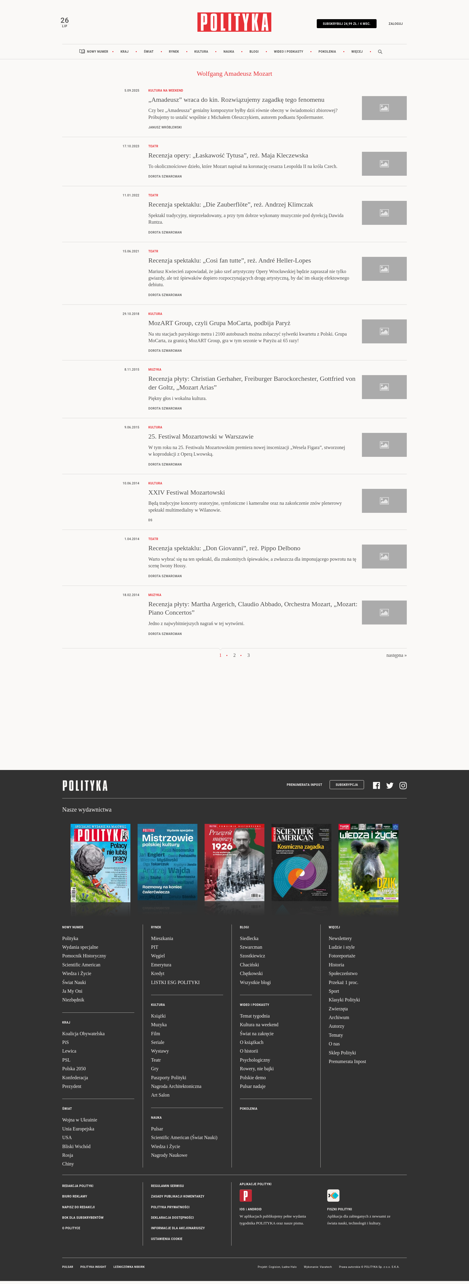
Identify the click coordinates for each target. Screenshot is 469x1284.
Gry (155, 1071)
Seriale (157, 1045)
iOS (242, 1212)
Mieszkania (162, 941)
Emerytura (161, 967)
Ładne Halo (289, 1269)
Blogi (254, 54)
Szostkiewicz (252, 959)
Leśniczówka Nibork (129, 1269)
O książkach (252, 1045)
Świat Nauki (74, 985)
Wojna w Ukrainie (79, 1123)
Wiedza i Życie (76, 976)
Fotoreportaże (342, 959)
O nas (334, 1047)
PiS (65, 1045)
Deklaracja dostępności (172, 1220)
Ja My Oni (72, 994)
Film (155, 1036)
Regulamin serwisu (167, 1189)
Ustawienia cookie (166, 1242)
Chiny (68, 1167)
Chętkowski (251, 976)
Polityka (70, 941)
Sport (334, 994)
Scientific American (81, 967)
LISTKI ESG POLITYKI (175, 985)
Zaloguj (393, 24)
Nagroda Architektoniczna (176, 1089)
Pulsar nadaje (253, 1089)
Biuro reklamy (74, 1199)
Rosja (67, 1158)
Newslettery (340, 941)
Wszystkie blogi (255, 985)
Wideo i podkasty (288, 54)
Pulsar (157, 1131)
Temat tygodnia (255, 1018)
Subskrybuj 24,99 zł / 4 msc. (344, 24)
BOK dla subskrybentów (82, 1220)
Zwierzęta (338, 1011)
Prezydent (71, 1089)
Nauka (228, 54)
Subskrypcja (347, 787)
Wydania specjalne (80, 950)
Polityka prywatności (170, 1210)
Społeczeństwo (343, 976)
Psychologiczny (255, 1062)
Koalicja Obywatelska (83, 1036)
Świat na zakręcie (257, 1036)
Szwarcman (251, 950)
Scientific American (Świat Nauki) (184, 1140)
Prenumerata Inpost (304, 787)
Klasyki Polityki (344, 1003)
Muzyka (159, 1027)
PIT (154, 950)
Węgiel (158, 959)
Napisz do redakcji (78, 1210)
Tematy (336, 1038)
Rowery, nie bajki (257, 1071)
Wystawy (160, 1054)
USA (67, 1140)
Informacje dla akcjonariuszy (178, 1231)
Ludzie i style (342, 950)
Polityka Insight (93, 1269)
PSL (66, 1062)
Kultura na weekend (259, 1027)
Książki (158, 1018)
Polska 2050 (74, 1071)
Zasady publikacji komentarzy (177, 1199)
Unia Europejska (78, 1131)
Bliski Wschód (76, 1149)
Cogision (274, 1269)
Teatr (156, 1062)
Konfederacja (75, 1080)
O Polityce (71, 1231)
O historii (249, 1054)
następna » (396, 658)
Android (255, 1212)
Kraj (125, 54)
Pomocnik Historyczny (84, 959)
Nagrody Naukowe (169, 1158)
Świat (149, 54)
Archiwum (339, 1020)
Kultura (201, 54)
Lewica (69, 1054)
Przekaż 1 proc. (343, 985)
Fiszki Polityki (339, 1212)
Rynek (174, 54)
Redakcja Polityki (77, 1189)
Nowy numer (97, 54)
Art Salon (160, 1098)
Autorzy (336, 1029)
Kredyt (157, 976)
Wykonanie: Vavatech (318, 1269)
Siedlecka (249, 941)
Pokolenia (327, 54)
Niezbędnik (73, 1003)
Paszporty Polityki (168, 1080)
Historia (336, 967)
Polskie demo (253, 1080)
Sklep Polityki (342, 1055)
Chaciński (249, 967)
